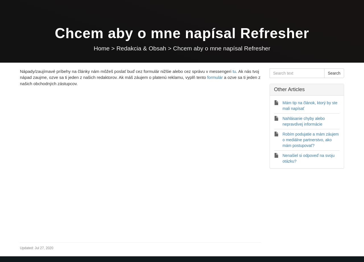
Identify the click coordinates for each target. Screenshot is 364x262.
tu (234, 71)
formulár (215, 77)
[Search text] (297, 73)
